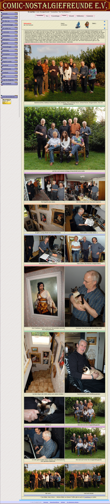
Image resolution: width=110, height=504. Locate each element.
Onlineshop (5, 50)
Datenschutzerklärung (54, 502)
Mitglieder (5, 43)
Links (3, 76)
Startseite (5, 13)
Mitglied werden (6, 61)
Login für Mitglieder (8, 80)
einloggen (63, 502)
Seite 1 (94, 23)
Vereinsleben (6, 17)
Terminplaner (6, 54)
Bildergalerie (6, 39)
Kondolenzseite (6, 69)
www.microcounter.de (8, 97)
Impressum (45, 502)
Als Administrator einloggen (73, 502)
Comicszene (5, 32)
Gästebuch (5, 72)
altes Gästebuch (6, 83)
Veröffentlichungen (7, 24)
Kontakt (4, 58)
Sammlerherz (6, 35)
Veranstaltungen (6, 47)
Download (5, 65)
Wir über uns (6, 21)
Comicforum (87, 497)
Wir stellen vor (6, 28)
